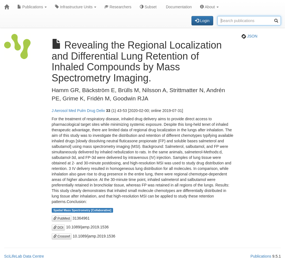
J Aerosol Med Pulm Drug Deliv (78, 110)
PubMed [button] (61, 218)
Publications (32, 7)
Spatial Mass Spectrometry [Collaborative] (82, 210)
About (209, 7)
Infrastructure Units (75, 7)
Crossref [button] (61, 236)
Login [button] (202, 20)
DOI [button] (58, 227)
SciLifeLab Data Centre (24, 256)
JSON (249, 36)
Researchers (118, 7)
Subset (148, 7)
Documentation (178, 7)
